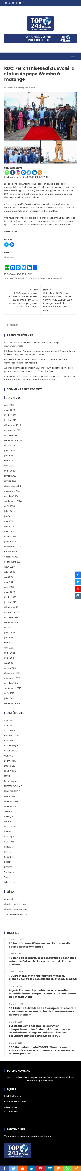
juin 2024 (8, 516)
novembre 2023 (12, 551)
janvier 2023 (10, 602)
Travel (7, 877)
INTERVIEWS (10, 806)
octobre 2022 (11, 617)
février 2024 (10, 536)
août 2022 (9, 627)
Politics (8, 831)
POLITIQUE (9, 836)
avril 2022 (9, 647)
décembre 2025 (12, 425)
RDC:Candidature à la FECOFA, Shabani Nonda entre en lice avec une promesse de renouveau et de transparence (42, 1050)
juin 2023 (8, 576)
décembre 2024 (12, 485)
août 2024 (9, 506)
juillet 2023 (9, 571)
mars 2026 (9, 410)
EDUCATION (10, 770)
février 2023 (10, 597)
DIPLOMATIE (10, 760)
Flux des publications (15, 904)
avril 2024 (9, 526)
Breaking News (11, 735)
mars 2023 (9, 592)
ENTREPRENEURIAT (13, 786)
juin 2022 (8, 637)
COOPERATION (11, 750)
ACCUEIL (8, 725)
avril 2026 (9, 405)
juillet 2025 (9, 450)
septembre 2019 (12, 688)
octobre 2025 (11, 435)
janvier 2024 (10, 541)
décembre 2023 (12, 546)
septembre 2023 (13, 561)
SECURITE (9, 856)
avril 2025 (9, 465)
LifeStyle (8, 816)
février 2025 (10, 475)
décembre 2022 (12, 607)
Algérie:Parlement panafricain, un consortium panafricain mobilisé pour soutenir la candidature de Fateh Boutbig (42, 993)
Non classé (10, 826)
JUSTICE (8, 811)
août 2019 (9, 693)
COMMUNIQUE (11, 745)
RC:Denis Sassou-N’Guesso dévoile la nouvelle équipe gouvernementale (39, 944)
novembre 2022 (12, 612)
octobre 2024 (11, 496)
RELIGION (8, 846)
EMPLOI (7, 775)
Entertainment (11, 781)
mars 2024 (9, 531)
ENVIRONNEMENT (12, 791)
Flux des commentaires (16, 909)
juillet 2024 (9, 511)
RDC (60, 278)
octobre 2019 (11, 683)
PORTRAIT (9, 841)
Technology (10, 872)
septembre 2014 (12, 703)
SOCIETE (8, 861)
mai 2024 (9, 521)
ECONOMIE (9, 765)
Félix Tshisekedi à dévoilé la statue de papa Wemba (36, 278)
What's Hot (10, 882)
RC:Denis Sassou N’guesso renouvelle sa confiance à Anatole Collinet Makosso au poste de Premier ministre (42, 961)
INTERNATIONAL (11, 801)
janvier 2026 (10, 420)
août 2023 (9, 566)
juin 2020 (8, 662)
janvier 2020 (10, 667)
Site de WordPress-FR (15, 914)
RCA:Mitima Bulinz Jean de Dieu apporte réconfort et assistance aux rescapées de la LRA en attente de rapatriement (42, 1011)
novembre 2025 (12, 430)
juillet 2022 (9, 632)
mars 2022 (9, 652)
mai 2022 (8, 642)
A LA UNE (8, 720)
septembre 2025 (13, 440)
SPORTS (8, 867)
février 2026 (10, 415)
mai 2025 (9, 460)
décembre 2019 (12, 673)
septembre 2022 (12, 622)
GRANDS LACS (11, 796)
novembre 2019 (12, 678)
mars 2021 (9, 657)
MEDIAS (7, 821)
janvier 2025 (10, 480)
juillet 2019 (9, 698)
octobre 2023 (11, 556)
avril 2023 (9, 587)
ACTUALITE (19, 274)
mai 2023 (9, 582)
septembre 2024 (13, 501)
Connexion (9, 899)
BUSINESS (9, 740)
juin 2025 (8, 455)
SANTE (7, 851)
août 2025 (9, 445)
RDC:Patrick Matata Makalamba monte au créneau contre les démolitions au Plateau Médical (43, 977)
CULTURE (28, 274)
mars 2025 (9, 470)
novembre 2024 (12, 490)
